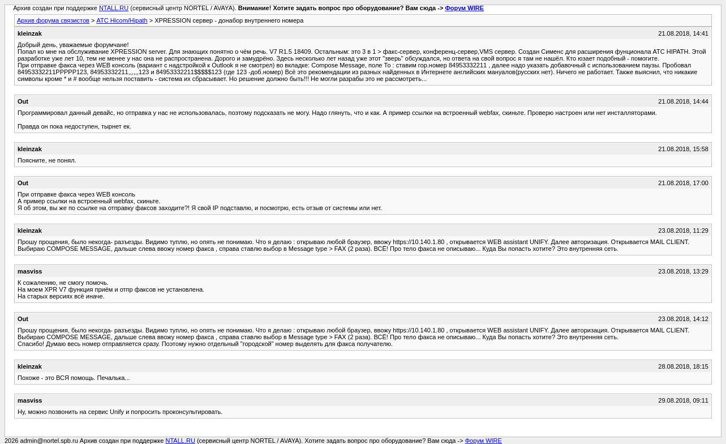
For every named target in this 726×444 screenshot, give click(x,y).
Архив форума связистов (53, 20)
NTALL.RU (113, 8)
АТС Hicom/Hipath (121, 20)
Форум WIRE (464, 8)
